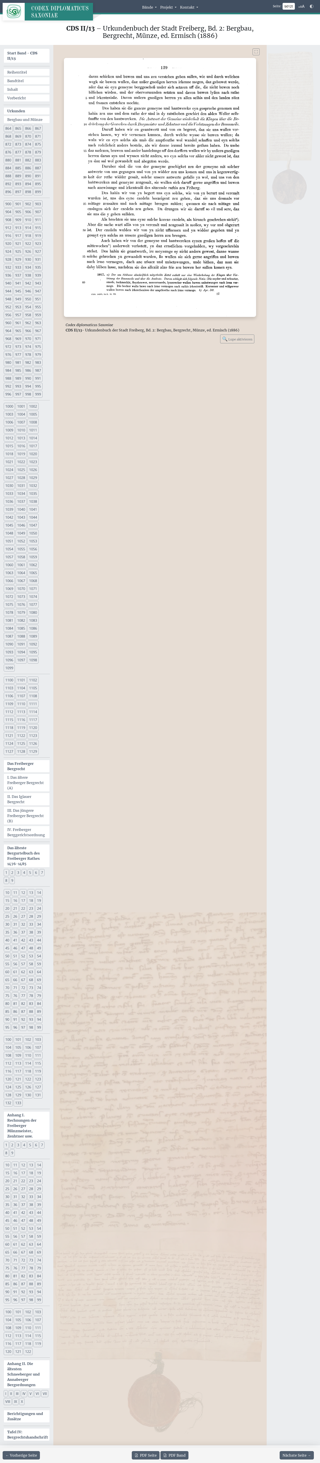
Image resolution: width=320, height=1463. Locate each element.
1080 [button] (33, 612)
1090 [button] (9, 644)
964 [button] (8, 330)
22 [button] (23, 908)
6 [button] (36, 872)
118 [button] (28, 1071)
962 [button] (28, 322)
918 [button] (28, 235)
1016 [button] (21, 446)
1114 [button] (33, 711)
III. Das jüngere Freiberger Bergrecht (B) (25, 815)
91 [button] (15, 1019)
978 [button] (28, 354)
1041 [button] (33, 509)
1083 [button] (33, 620)
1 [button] (6, 872)
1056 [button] (33, 549)
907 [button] (38, 211)
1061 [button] (21, 564)
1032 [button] (33, 485)
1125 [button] (21, 743)
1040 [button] (21, 509)
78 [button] (31, 995)
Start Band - (22, 56)
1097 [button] (21, 660)
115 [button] (38, 1063)
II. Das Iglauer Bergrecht (19, 799)
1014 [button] (33, 438)
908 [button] (8, 219)
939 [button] (38, 275)
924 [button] (8, 251)
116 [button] (8, 1071)
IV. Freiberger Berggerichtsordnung (26, 832)
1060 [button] (9, 564)
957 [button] (18, 315)
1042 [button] (9, 517)
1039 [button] (9, 509)
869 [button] (18, 136)
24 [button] (39, 908)
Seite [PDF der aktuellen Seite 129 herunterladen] (146, 1455)
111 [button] (38, 1055)
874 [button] (28, 144)
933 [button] (18, 267)
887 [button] (38, 168)
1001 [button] (21, 406)
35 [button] (7, 932)
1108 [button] (33, 696)
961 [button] (18, 322)
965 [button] (18, 330)
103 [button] (38, 1039)
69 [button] (39, 979)
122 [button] (28, 1079)
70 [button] (7, 987)
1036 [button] (9, 501)
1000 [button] (9, 406)
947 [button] (38, 291)
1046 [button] (21, 525)
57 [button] (23, 964)
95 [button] (7, 1027)
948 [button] (8, 299)
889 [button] (18, 176)
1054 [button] (9, 549)
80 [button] (7, 1003)
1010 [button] (21, 430)
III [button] (17, 1393)
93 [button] (31, 1019)
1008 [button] (33, 422)
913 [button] (18, 227)
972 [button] (8, 346)
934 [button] (28, 267)
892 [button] (8, 183)
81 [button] (15, 1003)
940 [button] (8, 283)
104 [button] (8, 1047)
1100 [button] (9, 680)
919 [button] (38, 235)
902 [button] (28, 204)
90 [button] (7, 1019)
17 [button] (23, 900)
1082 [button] (21, 620)
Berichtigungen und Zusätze (25, 1416)
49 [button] (39, 948)
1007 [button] (21, 422)
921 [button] (18, 243)
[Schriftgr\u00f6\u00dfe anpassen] (301, 6)
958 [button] (28, 315)
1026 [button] (33, 469)
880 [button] (8, 160)
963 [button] (38, 322)
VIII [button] (7, 1401)
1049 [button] (21, 533)
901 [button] (18, 204)
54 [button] (39, 956)
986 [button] (28, 370)
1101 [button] (21, 680)
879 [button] (38, 152)
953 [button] (18, 307)
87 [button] (23, 1011)
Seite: (277, 6)
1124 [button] (9, 743)
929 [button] (18, 259)
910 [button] (28, 219)
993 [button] (18, 386)
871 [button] (38, 136)
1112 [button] (9, 711)
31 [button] (15, 924)
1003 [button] (9, 414)
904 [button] (8, 211)
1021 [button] (9, 461)
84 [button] (39, 1003)
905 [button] (18, 211)
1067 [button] (21, 580)
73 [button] (31, 987)
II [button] (11, 1393)
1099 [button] (9, 668)
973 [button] (18, 346)
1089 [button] (33, 636)
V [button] (31, 1393)
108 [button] (8, 1055)
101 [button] (18, 1039)
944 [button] (8, 291)
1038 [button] (33, 501)
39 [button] (39, 932)
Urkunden (16, 111)
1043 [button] (21, 517)
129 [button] (18, 1095)
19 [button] (39, 900)
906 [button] (28, 211)
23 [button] (31, 908)
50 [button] (7, 956)
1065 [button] (33, 572)
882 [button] (28, 160)
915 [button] (38, 227)
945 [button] (18, 291)
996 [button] (8, 394)
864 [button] (8, 128)
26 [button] (15, 916)
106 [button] (28, 1047)
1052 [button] (21, 541)
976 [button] (8, 354)
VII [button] (45, 1393)
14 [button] (39, 892)
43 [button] (31, 940)
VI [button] (37, 1393)
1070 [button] (21, 588)
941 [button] (18, 283)
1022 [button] (21, 461)
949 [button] (18, 299)
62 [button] (23, 971)
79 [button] (39, 995)
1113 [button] (21, 711)
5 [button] (30, 872)
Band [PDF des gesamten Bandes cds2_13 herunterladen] (174, 1455)
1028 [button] (21, 477)
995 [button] (38, 386)
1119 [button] (21, 727)
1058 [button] (21, 557)
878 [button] (28, 152)
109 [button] (18, 1055)
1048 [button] (9, 533)
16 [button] (15, 900)
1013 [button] (21, 438)
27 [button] (23, 916)
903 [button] (38, 204)
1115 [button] (9, 719)
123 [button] (38, 1079)
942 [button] (28, 283)
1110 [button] (21, 703)
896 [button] (8, 191)
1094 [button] (21, 652)
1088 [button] (21, 636)
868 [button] (8, 136)
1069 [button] (9, 588)
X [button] (22, 1401)
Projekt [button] (167, 7)
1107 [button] (21, 696)
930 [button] (28, 259)
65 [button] (7, 979)
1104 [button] (21, 688)
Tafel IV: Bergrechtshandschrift (27, 1434)
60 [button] (7, 971)
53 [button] (31, 956)
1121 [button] (9, 735)
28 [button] (31, 916)
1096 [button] (9, 660)
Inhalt (12, 89)
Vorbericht (16, 98)
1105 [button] (33, 688)
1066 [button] (9, 580)
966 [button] (28, 330)
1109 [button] (9, 703)
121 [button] (18, 1079)
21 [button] (15, 908)
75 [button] (7, 995)
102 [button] (28, 1039)
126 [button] (28, 1087)
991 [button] (38, 378)
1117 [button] (33, 719)
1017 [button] (33, 446)
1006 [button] (9, 422)
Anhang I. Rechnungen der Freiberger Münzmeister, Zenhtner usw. (22, 1125)
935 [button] (38, 267)
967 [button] (38, 330)
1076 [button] (21, 604)
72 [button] (23, 987)
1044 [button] (33, 517)
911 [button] (38, 219)
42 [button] (23, 940)
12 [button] (23, 892)
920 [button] (8, 243)
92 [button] (23, 1019)
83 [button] (31, 1003)
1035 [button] (33, 493)
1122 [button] (21, 735)
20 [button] (7, 908)
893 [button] (18, 183)
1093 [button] (9, 652)
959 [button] (38, 315)
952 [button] (8, 307)
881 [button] (18, 160)
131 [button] (38, 1095)
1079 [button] (21, 612)
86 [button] (15, 1011)
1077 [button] (33, 604)
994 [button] (28, 386)
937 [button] (18, 275)
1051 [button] (9, 541)
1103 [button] (9, 688)
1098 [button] (33, 660)
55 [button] (7, 964)
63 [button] (31, 971)
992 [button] (8, 386)
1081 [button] (9, 620)
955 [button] (38, 307)
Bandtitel (15, 81)
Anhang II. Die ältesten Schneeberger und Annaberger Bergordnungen (23, 1374)
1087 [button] (9, 636)
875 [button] (38, 144)
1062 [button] (33, 564)
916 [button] (8, 235)
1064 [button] (21, 572)
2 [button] (12, 872)
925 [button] (18, 251)
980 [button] (8, 362)
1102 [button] (33, 680)
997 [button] (18, 394)
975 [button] (38, 346)
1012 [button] (9, 438)
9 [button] (12, 880)
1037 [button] (21, 501)
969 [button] (18, 338)
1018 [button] (9, 453)
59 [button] (39, 964)
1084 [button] (9, 628)
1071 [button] (33, 588)
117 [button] (18, 1071)
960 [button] (8, 322)
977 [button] (18, 354)
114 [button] (28, 1063)
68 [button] (31, 979)
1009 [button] (9, 430)
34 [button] (39, 924)
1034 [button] (21, 493)
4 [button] (24, 872)
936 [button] (8, 275)
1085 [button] (21, 628)
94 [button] (39, 1019)
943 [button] (38, 283)
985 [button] (18, 370)
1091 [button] (21, 644)
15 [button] (7, 900)
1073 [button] (21, 596)
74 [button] (39, 987)
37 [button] (23, 932)
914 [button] (28, 227)
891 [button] (38, 176)
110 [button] (28, 1055)
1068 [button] (33, 580)
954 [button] (28, 307)
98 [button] (31, 1027)
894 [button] (28, 183)
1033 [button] (9, 493)
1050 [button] (33, 533)
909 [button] (18, 219)
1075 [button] (9, 604)
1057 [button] (9, 557)
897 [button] (18, 191)
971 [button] (38, 338)
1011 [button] (33, 430)
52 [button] (23, 956)
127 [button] (38, 1087)
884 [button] (8, 168)
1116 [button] (21, 719)
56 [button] (15, 964)
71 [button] (15, 987)
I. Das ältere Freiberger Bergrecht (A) (25, 782)
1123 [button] (33, 735)
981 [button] (18, 362)
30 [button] (7, 924)
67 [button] (23, 979)
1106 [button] (9, 696)
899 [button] (38, 191)
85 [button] (7, 1011)
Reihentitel (17, 72)
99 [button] (39, 1027)
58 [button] (31, 964)
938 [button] (28, 275)
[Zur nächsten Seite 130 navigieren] (297, 1455)
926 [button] (28, 251)
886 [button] (28, 168)
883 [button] (38, 160)
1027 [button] (9, 477)
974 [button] (28, 346)
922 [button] (28, 243)
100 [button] (8, 1039)
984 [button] (8, 370)
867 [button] (38, 128)
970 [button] (28, 338)
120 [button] (8, 1079)
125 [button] (18, 1087)
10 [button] (7, 892)
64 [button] (39, 971)
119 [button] (38, 1071)
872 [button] (8, 144)
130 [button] (28, 1095)
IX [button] (15, 1401)
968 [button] (8, 338)
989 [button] (18, 378)
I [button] (5, 1393)
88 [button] (31, 1011)
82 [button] (23, 1003)
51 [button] (15, 956)
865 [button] (18, 128)
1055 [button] (21, 549)
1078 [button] (9, 612)
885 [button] (18, 168)
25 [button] (7, 916)
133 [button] (18, 1102)
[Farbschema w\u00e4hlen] (311, 6)
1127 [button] (9, 751)
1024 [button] (9, 469)
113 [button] (18, 1063)
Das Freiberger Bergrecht (20, 766)
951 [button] (38, 299)
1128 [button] (21, 751)
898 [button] (28, 191)
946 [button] (28, 291)
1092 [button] (33, 644)
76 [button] (15, 995)
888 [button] (8, 176)
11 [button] (15, 892)
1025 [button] (21, 469)
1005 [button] (33, 414)
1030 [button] (9, 485)
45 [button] (7, 948)
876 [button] (8, 152)
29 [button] (39, 916)
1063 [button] (9, 572)
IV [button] (24, 1393)
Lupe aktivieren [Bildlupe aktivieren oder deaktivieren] (237, 339)
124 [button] (8, 1087)
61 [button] (15, 971)
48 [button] (31, 948)
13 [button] (31, 892)
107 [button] (38, 1047)
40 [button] (7, 940)
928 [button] (8, 259)
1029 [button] (33, 477)
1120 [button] (33, 727)
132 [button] (8, 1102)
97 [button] (23, 1027)
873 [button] (18, 144)
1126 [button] (33, 743)
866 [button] (28, 128)
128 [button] (8, 1095)
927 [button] (38, 251)
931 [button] (38, 259)
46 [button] (15, 948)
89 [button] (39, 1011)
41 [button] (15, 940)
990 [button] (28, 378)
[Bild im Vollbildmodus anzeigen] (256, 51)
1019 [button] (21, 453)
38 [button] (31, 932)
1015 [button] (9, 446)
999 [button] (38, 394)
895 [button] (38, 183)
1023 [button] (33, 461)
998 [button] (28, 394)
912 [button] (8, 227)
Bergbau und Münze (25, 119)
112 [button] (8, 1063)
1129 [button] (33, 751)
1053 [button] (33, 541)
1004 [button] (21, 414)
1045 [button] (9, 525)
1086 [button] (33, 628)
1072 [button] (9, 596)
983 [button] (38, 362)
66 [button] (15, 979)
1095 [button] (33, 652)
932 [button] (8, 267)
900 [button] (8, 204)
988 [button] (8, 378)
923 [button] (38, 243)
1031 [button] (21, 485)
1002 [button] (33, 406)
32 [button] (23, 924)
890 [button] (28, 176)
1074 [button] (33, 596)
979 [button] (38, 354)
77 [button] (23, 995)
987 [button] (38, 370)
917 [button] (18, 235)
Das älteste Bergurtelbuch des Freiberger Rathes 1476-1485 (23, 856)
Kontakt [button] (187, 7)
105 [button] (18, 1047)
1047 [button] (33, 525)
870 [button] (28, 136)
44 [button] (39, 940)
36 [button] (15, 932)
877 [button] (18, 152)
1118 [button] (9, 727)
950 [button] (28, 299)
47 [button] (23, 948)
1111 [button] (33, 703)
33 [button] (31, 924)
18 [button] (31, 900)
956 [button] (8, 315)
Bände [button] (148, 7)
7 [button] (42, 872)
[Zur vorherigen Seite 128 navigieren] (21, 1455)
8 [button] (6, 880)
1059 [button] (33, 557)
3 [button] (18, 872)
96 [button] (15, 1027)
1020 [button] (33, 453)
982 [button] (28, 362)
